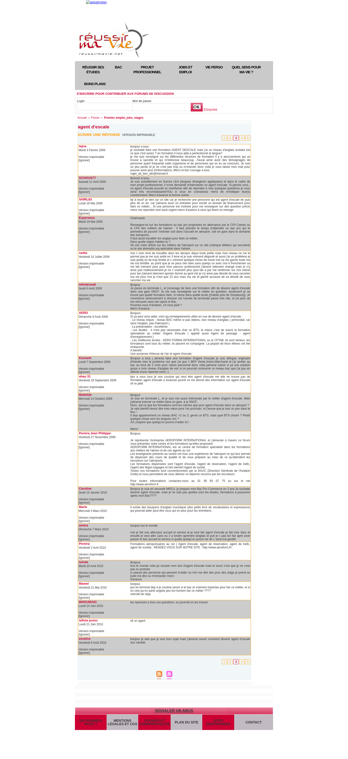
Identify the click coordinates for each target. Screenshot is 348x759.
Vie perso (214, 67)
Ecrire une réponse (100, 134)
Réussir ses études (93, 69)
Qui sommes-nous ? (90, 724)
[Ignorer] (84, 160)
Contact (253, 724)
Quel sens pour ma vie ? (246, 69)
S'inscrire (209, 109)
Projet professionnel (147, 69)
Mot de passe (141, 101)
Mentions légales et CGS (122, 724)
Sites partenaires (217, 724)
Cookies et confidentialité (154, 724)
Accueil (81, 117)
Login (81, 101)
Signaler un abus (174, 710)
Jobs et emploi (185, 69)
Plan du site (186, 724)
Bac (118, 67)
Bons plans (94, 84)
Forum (94, 117)
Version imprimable (139, 134)
